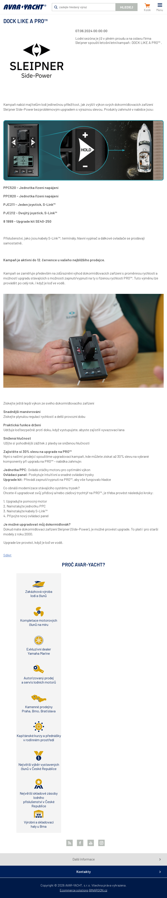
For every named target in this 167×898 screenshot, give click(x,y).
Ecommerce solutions (74, 890)
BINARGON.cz (98, 890)
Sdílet (7, 555)
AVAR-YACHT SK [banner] (24, 9)
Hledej (126, 7)
